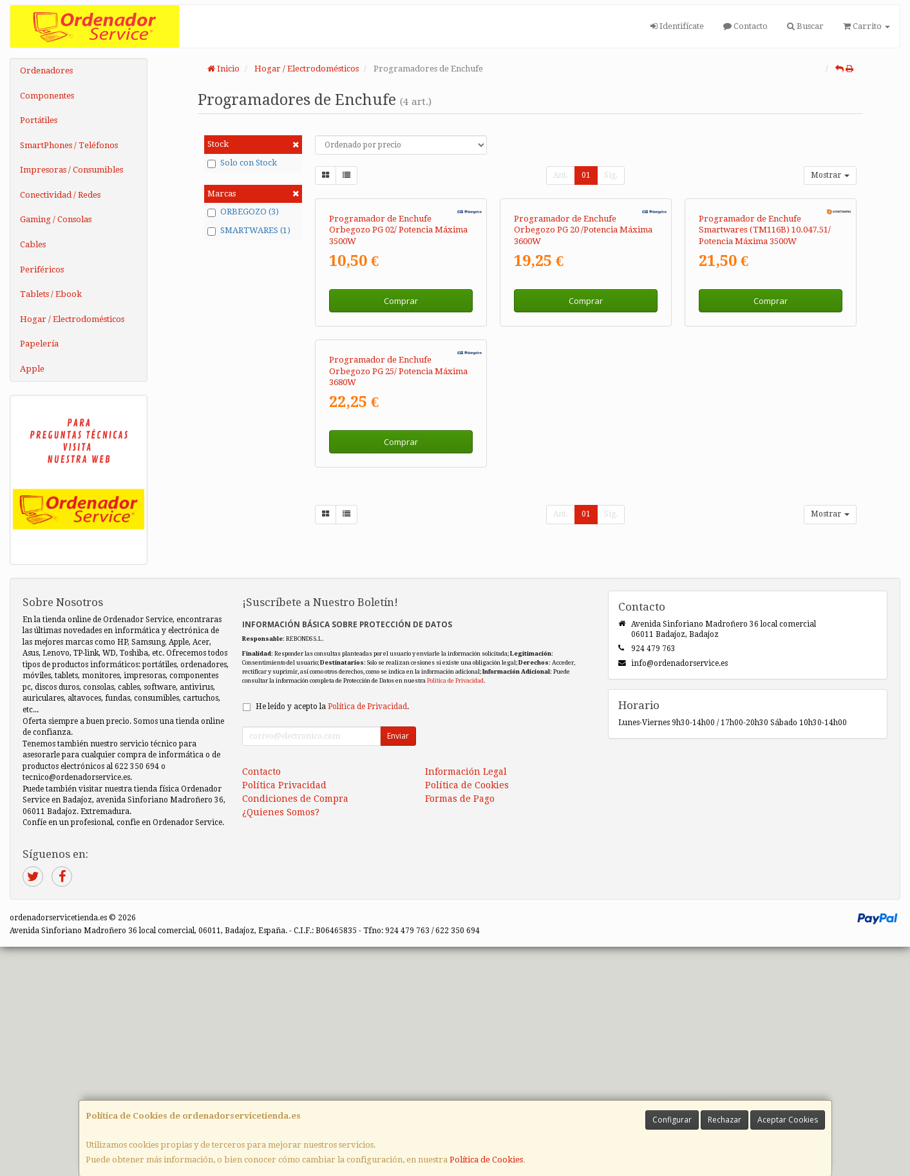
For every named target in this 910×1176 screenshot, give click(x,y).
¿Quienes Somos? (280, 1041)
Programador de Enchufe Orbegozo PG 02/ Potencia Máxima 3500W (398, 363)
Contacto (745, 26)
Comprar (401, 433)
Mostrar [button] (830, 175)
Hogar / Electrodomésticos (72, 319)
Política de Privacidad (455, 909)
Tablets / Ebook (51, 294)
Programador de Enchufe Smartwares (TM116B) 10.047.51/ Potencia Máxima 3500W (765, 363)
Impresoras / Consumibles (71, 170)
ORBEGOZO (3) (243, 212)
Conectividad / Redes (60, 195)
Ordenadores (46, 70)
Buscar (805, 26)
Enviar (398, 964)
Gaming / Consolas (55, 219)
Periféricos (42, 269)
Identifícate (677, 26)
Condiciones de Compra (295, 1027)
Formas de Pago (460, 1027)
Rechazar (724, 1119)
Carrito (866, 26)
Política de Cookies (486, 1159)
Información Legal (466, 1000)
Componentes (47, 95)
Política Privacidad (284, 1014)
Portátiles (38, 120)
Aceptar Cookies (787, 1119)
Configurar (672, 1119)
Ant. (560, 175)
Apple (32, 369)
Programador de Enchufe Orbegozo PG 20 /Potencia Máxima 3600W (583, 363)
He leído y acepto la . (332, 935)
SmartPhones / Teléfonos (69, 145)
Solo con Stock (242, 163)
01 (586, 175)
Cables (33, 244)
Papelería (39, 343)
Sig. (611, 175)
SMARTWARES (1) (248, 230)
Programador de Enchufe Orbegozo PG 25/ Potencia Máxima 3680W (398, 637)
